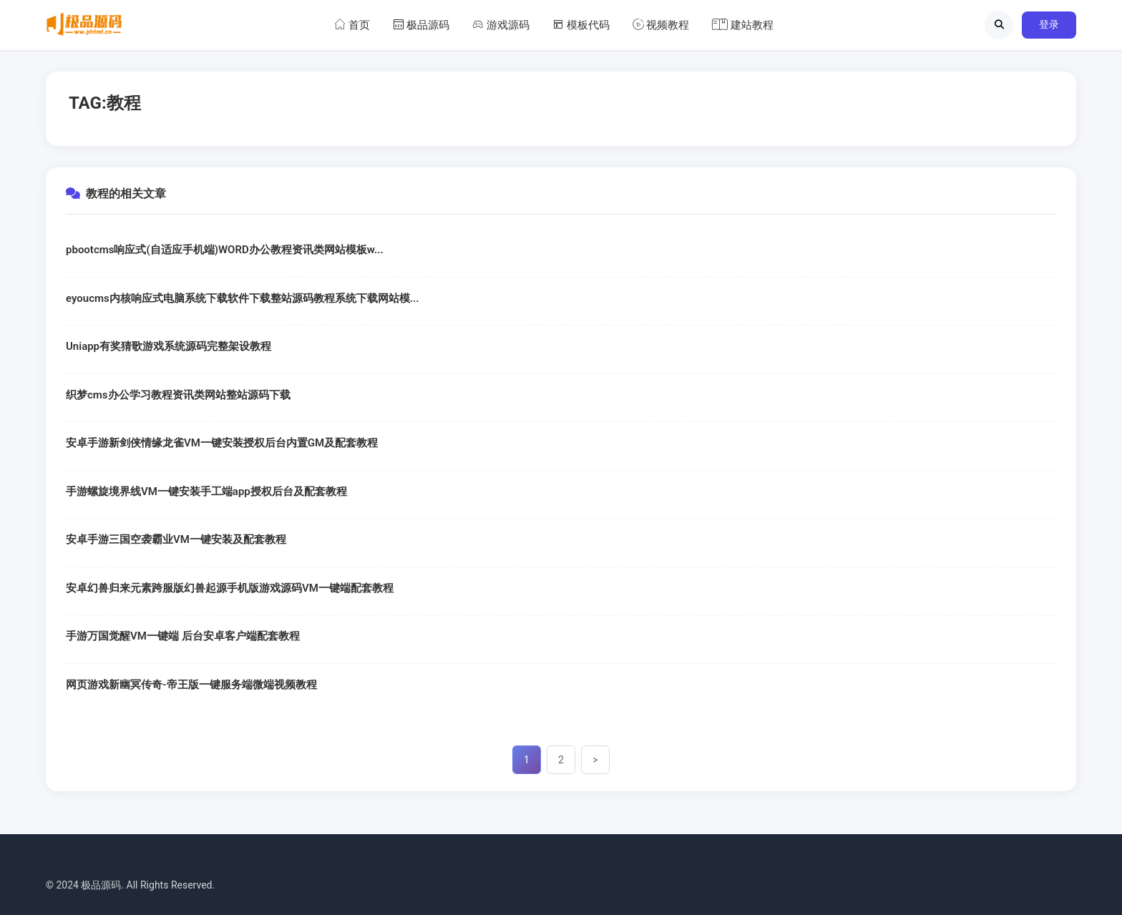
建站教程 (743, 25)
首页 (352, 25)
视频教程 (661, 25)
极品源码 (421, 25)
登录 (1049, 24)
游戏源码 (501, 25)
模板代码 (581, 25)
